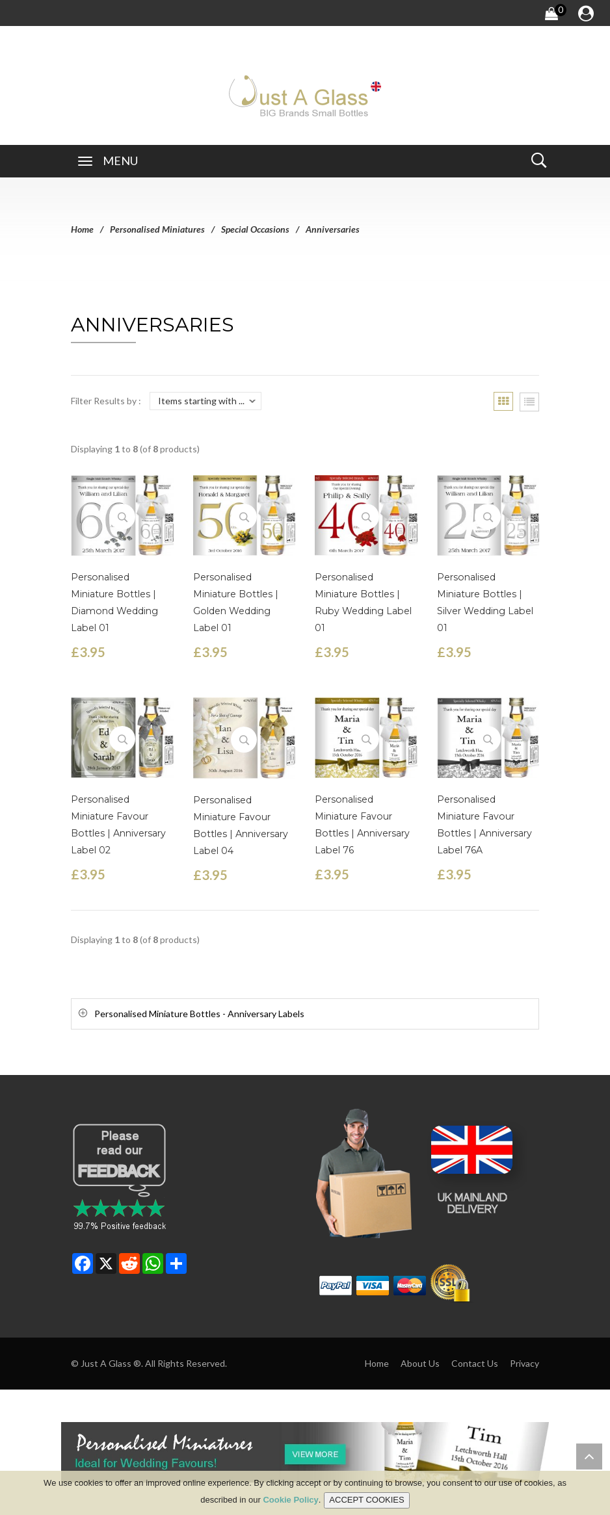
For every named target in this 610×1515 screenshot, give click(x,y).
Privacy (524, 1363)
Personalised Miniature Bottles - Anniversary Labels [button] (199, 1013)
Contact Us (474, 1363)
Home (82, 229)
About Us (420, 1363)
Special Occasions (255, 229)
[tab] (305, 1013)
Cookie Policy (290, 1500)
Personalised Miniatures (157, 229)
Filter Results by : (106, 400)
